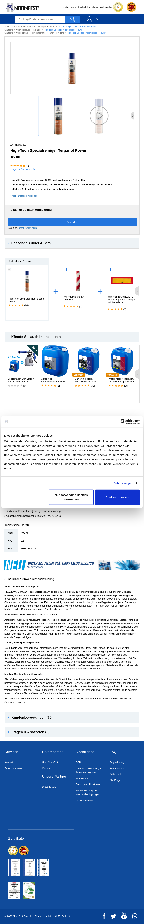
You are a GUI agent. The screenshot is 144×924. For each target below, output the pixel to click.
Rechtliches (85, 752)
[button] (72, 243)
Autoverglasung (23, 30)
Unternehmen (53, 752)
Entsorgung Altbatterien (88, 784)
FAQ (113, 752)
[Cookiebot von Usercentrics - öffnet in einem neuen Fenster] (123, 422)
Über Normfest (50, 762)
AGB (78, 762)
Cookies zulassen (117, 497)
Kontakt (8, 762)
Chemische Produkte (26, 27)
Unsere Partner (54, 776)
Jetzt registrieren (28, 228)
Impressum (82, 778)
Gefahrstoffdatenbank (88, 7)
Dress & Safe (49, 786)
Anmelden (72, 222)
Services (11, 752)
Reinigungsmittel (38, 33)
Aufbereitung (22, 33)
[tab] (72, 243)
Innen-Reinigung (57, 33)
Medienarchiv (106, 7)
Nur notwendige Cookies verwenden (71, 497)
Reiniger (42, 27)
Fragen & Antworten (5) (22, 169)
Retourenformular (13, 768)
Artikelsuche (116, 774)
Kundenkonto (117, 768)
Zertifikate (16, 838)
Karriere (46, 768)
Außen (52, 27)
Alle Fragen (116, 780)
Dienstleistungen (68, 7)
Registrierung (117, 762)
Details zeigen (122, 482)
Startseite (9, 27)
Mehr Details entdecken (25, 195)
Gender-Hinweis (84, 800)
